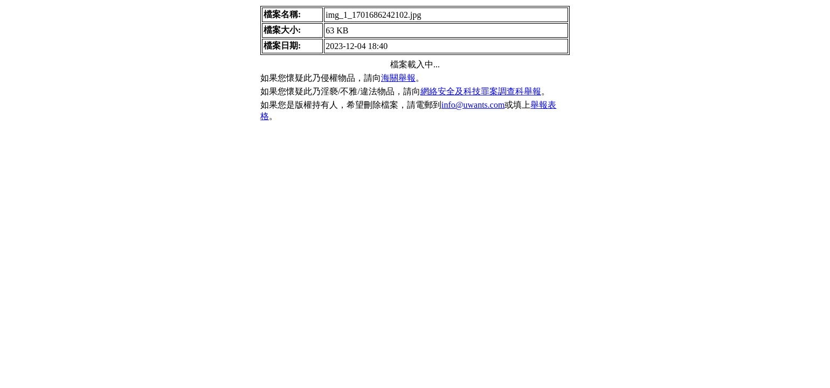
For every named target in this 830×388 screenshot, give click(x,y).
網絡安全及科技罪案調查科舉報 (480, 91)
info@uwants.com (472, 104)
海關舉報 (398, 77)
